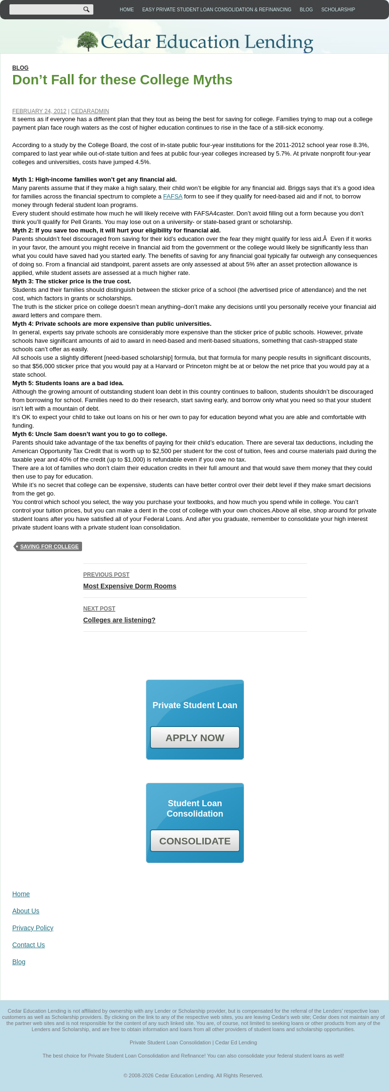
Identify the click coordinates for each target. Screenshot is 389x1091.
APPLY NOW (195, 737)
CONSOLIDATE (195, 840)
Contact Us (28, 945)
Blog (306, 9)
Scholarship (338, 9)
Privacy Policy (32, 928)
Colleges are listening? (195, 613)
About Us (26, 911)
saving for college (49, 546)
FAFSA (172, 196)
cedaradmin (90, 111)
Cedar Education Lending (194, 42)
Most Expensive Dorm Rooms (195, 579)
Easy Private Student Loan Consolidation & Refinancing (216, 9)
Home (127, 9)
